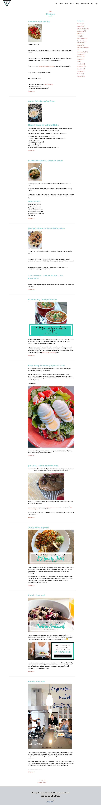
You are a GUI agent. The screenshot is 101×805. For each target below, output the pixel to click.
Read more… (31, 91)
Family (80, 36)
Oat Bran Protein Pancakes (46, 66)
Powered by (32, 801)
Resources (81, 69)
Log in (96, 3)
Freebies (80, 59)
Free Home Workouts (83, 48)
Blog (50, 11)
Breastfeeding (82, 38)
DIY (79, 61)
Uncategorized (82, 52)
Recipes (80, 45)
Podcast (81, 76)
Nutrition (80, 24)
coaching (81, 26)
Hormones (81, 71)
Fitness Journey (83, 29)
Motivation (81, 66)
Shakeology (81, 31)
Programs (81, 54)
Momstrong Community (52, 507)
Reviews (80, 33)
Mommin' (81, 57)
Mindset (80, 74)
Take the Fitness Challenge (82, 42)
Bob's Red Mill (49, 84)
